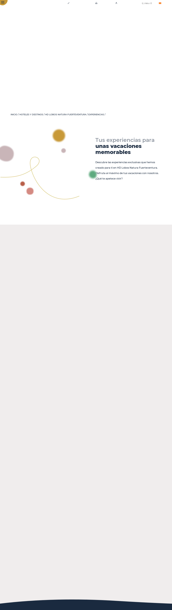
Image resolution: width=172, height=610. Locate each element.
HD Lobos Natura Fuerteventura (65, 114)
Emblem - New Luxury (138, 13)
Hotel (47, 13)
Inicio (14, 114)
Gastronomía (87, 13)
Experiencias (109, 13)
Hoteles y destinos (31, 114)
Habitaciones (64, 13)
